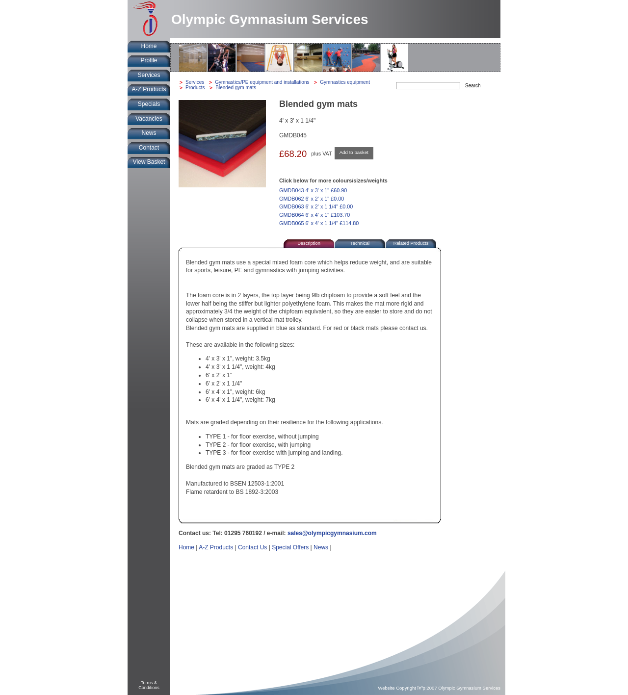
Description (308, 243)
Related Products (411, 243)
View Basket (149, 161)
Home (149, 46)
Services (148, 75)
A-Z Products (148, 89)
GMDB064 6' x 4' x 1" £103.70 (314, 215)
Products (195, 87)
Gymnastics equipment (345, 82)
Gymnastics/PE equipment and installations (262, 82)
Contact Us (252, 547)
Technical (359, 243)
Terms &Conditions (148, 685)
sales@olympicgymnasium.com (332, 533)
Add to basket (354, 152)
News (148, 132)
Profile (148, 60)
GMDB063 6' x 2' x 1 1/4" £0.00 (316, 206)
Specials (149, 104)
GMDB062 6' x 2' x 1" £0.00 (311, 199)
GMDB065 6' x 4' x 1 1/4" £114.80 (319, 223)
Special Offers (290, 547)
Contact (149, 147)
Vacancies (148, 118)
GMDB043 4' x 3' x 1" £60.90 (313, 190)
